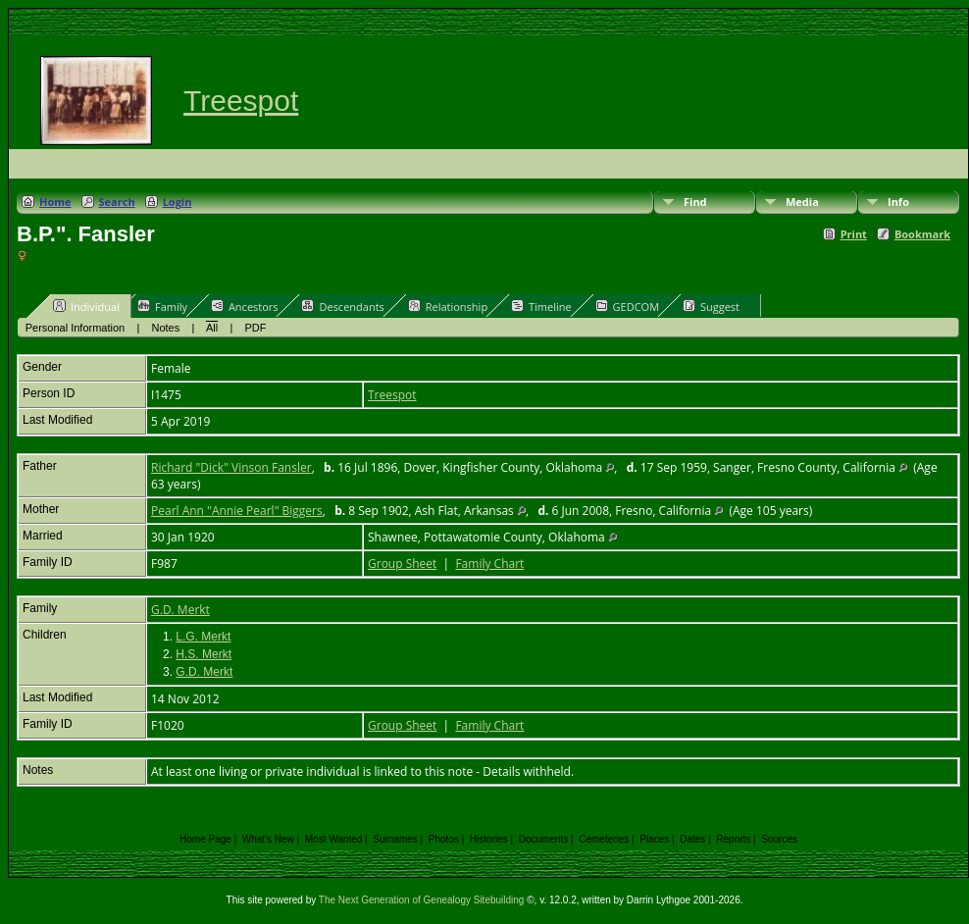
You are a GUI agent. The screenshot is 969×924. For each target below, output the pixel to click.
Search (117, 201)
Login (177, 201)
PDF (256, 328)
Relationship (447, 306)
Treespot (240, 100)
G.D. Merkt (180, 609)
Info (898, 201)
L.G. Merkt (203, 636)
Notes (166, 328)
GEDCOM (627, 306)
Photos (444, 839)
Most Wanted (334, 839)
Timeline (541, 306)
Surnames (395, 839)
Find (695, 201)
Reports (733, 839)
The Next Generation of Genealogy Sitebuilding (422, 900)
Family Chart (489, 563)
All (212, 328)
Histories (489, 839)
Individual (86, 306)
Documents (544, 839)
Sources (779, 839)
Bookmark (922, 234)
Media (802, 201)
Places (654, 839)
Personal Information (76, 328)
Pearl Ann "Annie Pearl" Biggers (237, 510)
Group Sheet (402, 563)
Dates (692, 839)
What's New (268, 839)
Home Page (205, 839)
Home (55, 201)
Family (162, 306)
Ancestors (245, 306)
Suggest (711, 306)
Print (854, 234)
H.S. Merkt (203, 654)
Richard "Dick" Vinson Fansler (231, 467)
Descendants (342, 306)
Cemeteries (604, 839)
